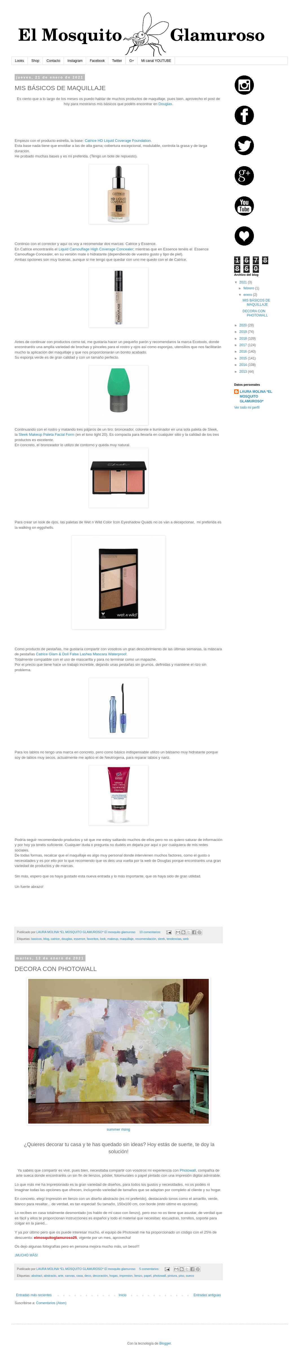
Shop (35, 61)
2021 (243, 282)
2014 (243, 365)
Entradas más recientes (34, 1295)
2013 (243, 372)
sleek (161, 938)
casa (79, 1275)
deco (88, 1275)
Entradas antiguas (207, 1295)
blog (46, 938)
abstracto (50, 1275)
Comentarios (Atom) (51, 1303)
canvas (69, 1275)
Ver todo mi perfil (247, 407)
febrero (249, 288)
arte (60, 1275)
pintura (172, 1275)
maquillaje (127, 938)
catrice (55, 938)
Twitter (117, 61)
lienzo (138, 1275)
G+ (131, 61)
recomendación (145, 938)
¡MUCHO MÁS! (26, 1255)
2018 (243, 339)
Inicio (123, 1295)
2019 (243, 332)
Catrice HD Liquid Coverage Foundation (118, 140)
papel (147, 1275)
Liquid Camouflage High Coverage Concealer (95, 249)
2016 (243, 352)
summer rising (118, 1129)
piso (181, 1275)
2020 (243, 325)
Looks (19, 61)
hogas (113, 1275)
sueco (190, 1275)
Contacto (53, 61)
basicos (36, 938)
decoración (100, 1275)
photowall (159, 1275)
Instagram (74, 61)
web (186, 938)
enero (248, 295)
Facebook (97, 61)
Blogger (165, 1343)
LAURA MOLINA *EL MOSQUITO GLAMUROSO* (256, 396)
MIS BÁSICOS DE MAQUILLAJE (256, 302)
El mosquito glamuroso (119, 932)
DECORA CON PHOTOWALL (255, 313)
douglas (66, 938)
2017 (243, 345)
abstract (36, 1275)
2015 (243, 358)
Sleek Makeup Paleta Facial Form (46, 434)
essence (79, 938)
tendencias (174, 938)
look (103, 938)
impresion (126, 1275)
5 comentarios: (149, 1269)
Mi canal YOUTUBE (156, 61)
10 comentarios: (150, 932)
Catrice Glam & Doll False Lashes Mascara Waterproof (81, 654)
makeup (112, 938)
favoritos (92, 938)
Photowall (188, 1170)
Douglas (165, 104)
